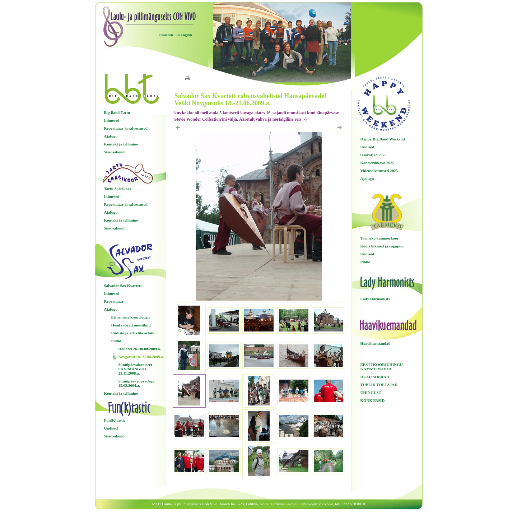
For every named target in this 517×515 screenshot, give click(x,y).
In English (184, 35)
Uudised (111, 428)
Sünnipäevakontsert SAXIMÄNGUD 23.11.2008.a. (135, 368)
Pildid (116, 341)
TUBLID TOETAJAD (379, 384)
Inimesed (112, 120)
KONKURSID (372, 400)
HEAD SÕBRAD (374, 377)
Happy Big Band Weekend (382, 139)
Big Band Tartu (117, 112)
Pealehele (166, 35)
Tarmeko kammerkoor (379, 238)
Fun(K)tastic (115, 420)
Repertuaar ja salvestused (126, 128)
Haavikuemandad (375, 343)
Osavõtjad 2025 (373, 155)
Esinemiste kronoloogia (131, 317)
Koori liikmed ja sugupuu (382, 246)
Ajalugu (111, 136)
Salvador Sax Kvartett (123, 285)
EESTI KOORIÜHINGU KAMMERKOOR (381, 366)
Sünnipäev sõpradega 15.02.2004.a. (136, 383)
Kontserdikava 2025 (377, 163)
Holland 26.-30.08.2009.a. (139, 349)
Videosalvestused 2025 (379, 170)
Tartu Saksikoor (117, 188)
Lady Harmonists (375, 299)
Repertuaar (114, 301)
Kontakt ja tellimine (121, 144)
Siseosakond (114, 152)
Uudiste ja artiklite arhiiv (132, 333)
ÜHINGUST (371, 392)
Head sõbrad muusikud (131, 325)
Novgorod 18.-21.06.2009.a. (141, 356)
